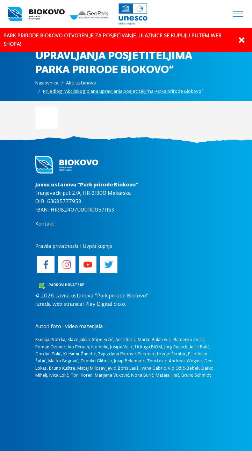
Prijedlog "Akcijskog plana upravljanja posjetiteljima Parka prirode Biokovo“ (123, 91)
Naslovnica (46, 83)
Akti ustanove (81, 83)
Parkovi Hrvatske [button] (61, 286)
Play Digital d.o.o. (105, 304)
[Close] (241, 39)
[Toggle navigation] (238, 14)
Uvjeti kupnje (97, 246)
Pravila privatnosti (56, 246)
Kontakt (44, 223)
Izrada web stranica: (59, 304)
